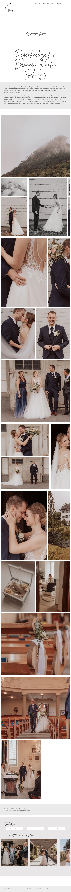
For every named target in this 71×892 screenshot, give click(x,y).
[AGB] (47, 888)
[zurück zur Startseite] (56, 828)
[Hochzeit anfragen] (14, 828)
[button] (43, 3)
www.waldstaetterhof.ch (27, 810)
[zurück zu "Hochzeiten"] (35, 828)
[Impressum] (29, 888)
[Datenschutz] (38, 888)
